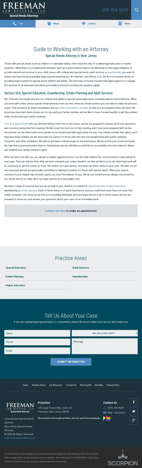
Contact (89, 24)
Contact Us (71, 385)
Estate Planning (14, 276)
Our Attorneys (55, 385)
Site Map (99, 385)
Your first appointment (16, 123)
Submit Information (71, 361)
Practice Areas (39, 385)
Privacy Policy (113, 385)
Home (25, 385)
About (53, 24)
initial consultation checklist (73, 107)
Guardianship (80, 276)
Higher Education (15, 285)
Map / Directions (114, 412)
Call (17, 24)
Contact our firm (55, 210)
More (124, 24)
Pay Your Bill (85, 385)
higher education (116, 186)
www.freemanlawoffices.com (19, 438)
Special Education (16, 267)
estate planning (29, 190)
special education (97, 186)
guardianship (114, 72)
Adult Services (80, 267)
